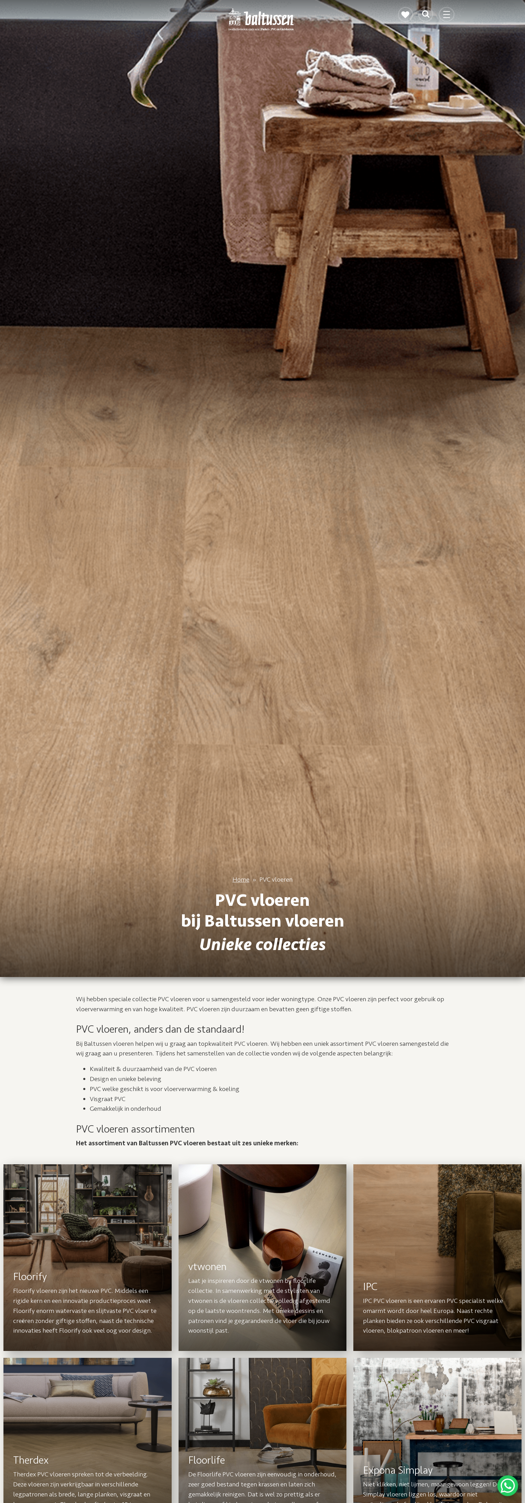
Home (240, 879)
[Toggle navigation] (447, 17)
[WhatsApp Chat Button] (507, 1485)
